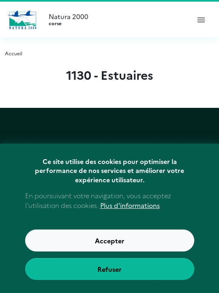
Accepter (110, 242)
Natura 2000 (116, 19)
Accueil (13, 53)
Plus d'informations (130, 206)
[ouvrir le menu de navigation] (201, 19)
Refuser (109, 270)
